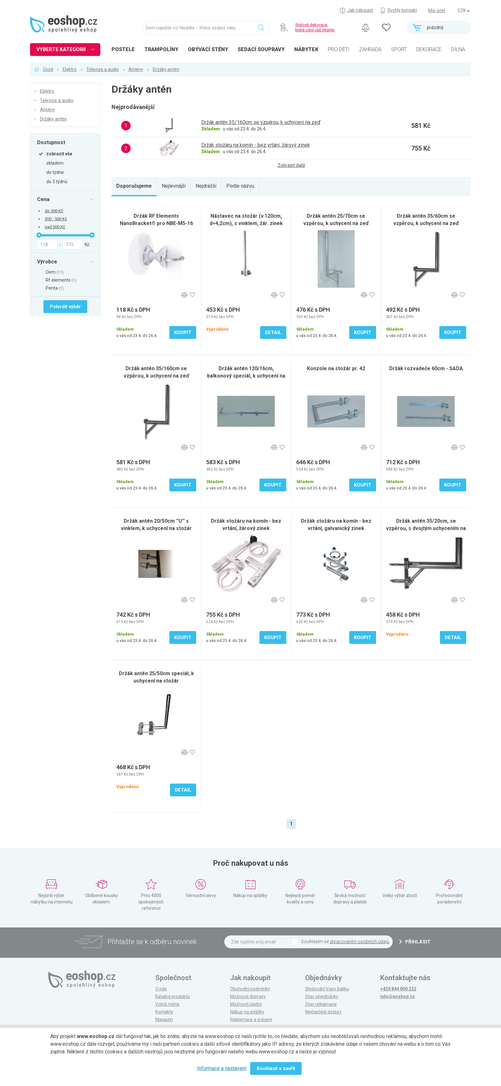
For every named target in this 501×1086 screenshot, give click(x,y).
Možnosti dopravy (248, 996)
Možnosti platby (246, 1004)
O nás (161, 988)
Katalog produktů (172, 996)
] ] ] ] (463, 11)
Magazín (164, 1019)
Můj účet (436, 10)
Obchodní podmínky (250, 988)
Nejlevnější (174, 186)
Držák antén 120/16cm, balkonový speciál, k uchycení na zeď (246, 375)
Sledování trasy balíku (327, 988)
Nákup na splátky (247, 1011)
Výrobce (47, 261)
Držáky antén (166, 69)
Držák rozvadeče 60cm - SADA (426, 368)
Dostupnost (51, 142)
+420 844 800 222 (398, 988)
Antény (135, 69)
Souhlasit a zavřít (276, 1068)
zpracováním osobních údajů (359, 941)
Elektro (70, 69)
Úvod (48, 69)
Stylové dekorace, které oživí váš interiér (315, 27)
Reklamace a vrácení (251, 1019)
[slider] (39, 235)
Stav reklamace (321, 1004)
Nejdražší (206, 186)
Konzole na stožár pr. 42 (336, 368)
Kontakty (164, 1011)
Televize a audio (102, 69)
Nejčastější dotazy (323, 1011)
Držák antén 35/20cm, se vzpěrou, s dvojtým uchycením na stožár (426, 528)
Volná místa (167, 1004)
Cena (43, 199)
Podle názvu (240, 186)
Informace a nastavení (221, 1068)
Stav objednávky (321, 996)
